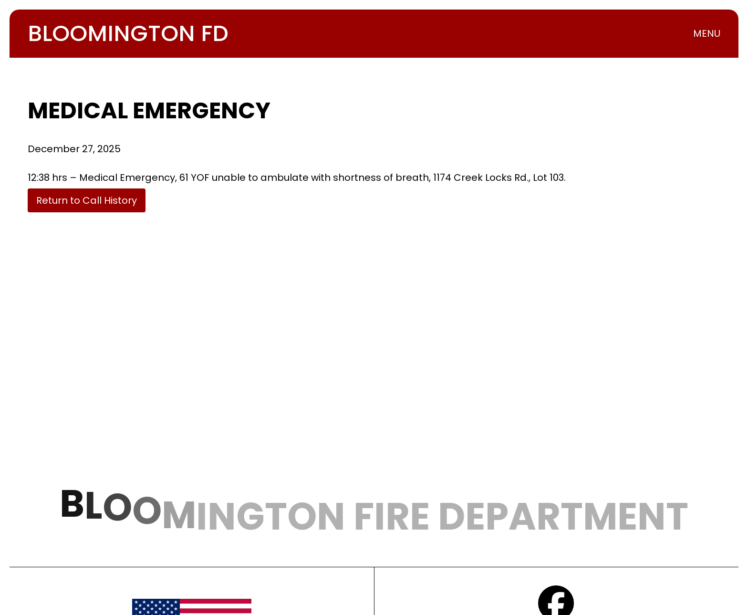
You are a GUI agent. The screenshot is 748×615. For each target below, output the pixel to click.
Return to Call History (86, 200)
